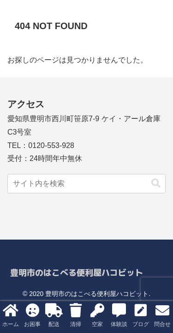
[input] (86, 183)
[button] (156, 183)
